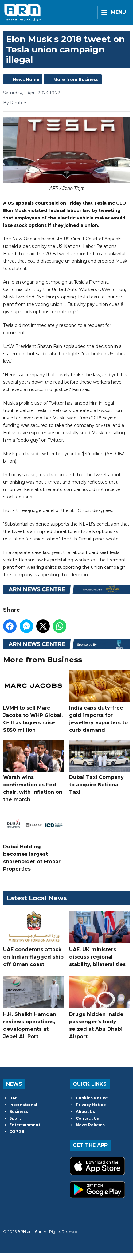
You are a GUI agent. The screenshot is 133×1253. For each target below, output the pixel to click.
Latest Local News (36, 898)
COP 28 (16, 1131)
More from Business (76, 79)
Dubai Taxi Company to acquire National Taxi (99, 767)
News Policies (90, 1124)
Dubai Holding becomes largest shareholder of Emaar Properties (33, 841)
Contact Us (87, 1118)
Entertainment (24, 1124)
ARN (22, 1231)
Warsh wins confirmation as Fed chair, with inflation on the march (33, 771)
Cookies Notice (92, 1098)
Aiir (38, 1231)
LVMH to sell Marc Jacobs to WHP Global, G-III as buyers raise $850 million (33, 701)
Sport (15, 1118)
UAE (13, 1098)
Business (18, 1111)
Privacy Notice (91, 1104)
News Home (26, 79)
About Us (85, 1111)
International (23, 1104)
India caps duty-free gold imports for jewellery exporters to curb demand (99, 701)
